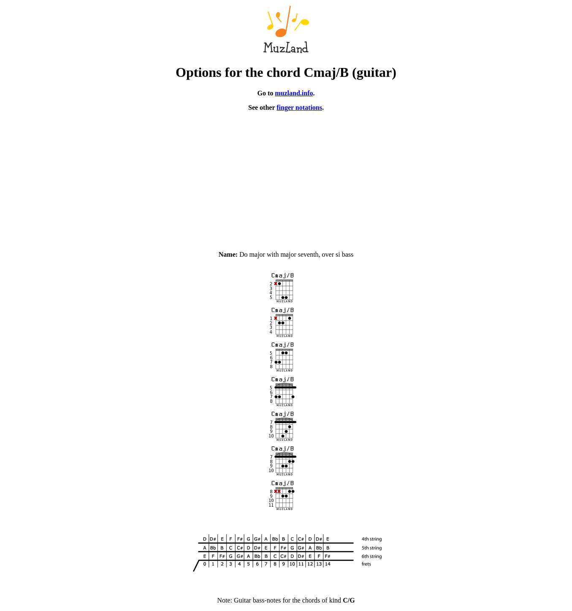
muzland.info (294, 93)
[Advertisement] (286, 177)
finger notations (299, 107)
